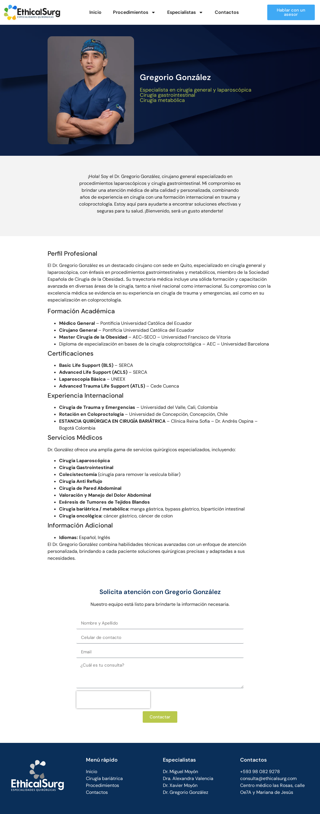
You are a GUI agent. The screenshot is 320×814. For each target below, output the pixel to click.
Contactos (227, 12)
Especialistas (185, 12)
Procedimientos (134, 12)
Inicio (95, 12)
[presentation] (113, 699)
